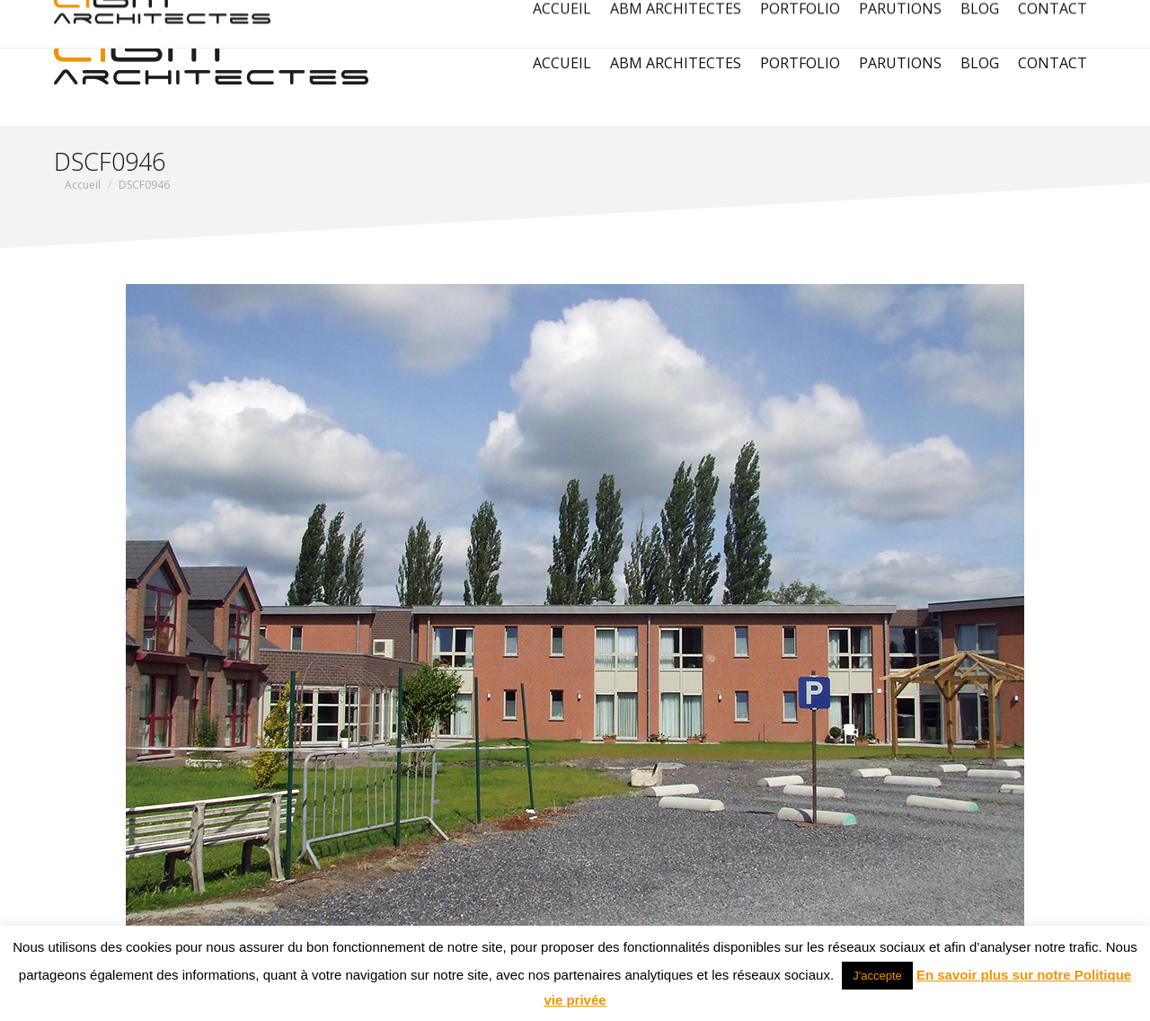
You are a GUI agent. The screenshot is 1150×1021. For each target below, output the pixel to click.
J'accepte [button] (877, 975)
